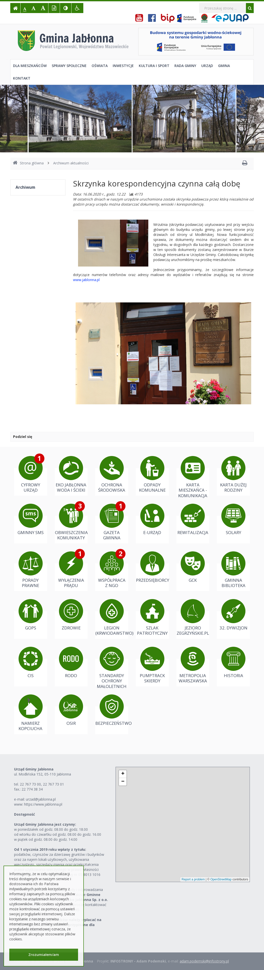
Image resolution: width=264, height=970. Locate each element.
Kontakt (21, 78)
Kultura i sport (154, 65)
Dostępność (24, 814)
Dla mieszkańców (30, 65)
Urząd (207, 65)
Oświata (100, 65)
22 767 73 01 (53, 784)
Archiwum (25, 187)
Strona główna (28, 163)
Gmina (224, 65)
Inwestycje (123, 65)
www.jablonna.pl (86, 279)
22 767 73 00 (30, 784)
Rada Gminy (185, 65)
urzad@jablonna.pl (41, 799)
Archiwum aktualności (71, 163)
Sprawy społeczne (69, 65)
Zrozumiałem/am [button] (43, 954)
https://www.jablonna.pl (43, 804)
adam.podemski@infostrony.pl (204, 961)
